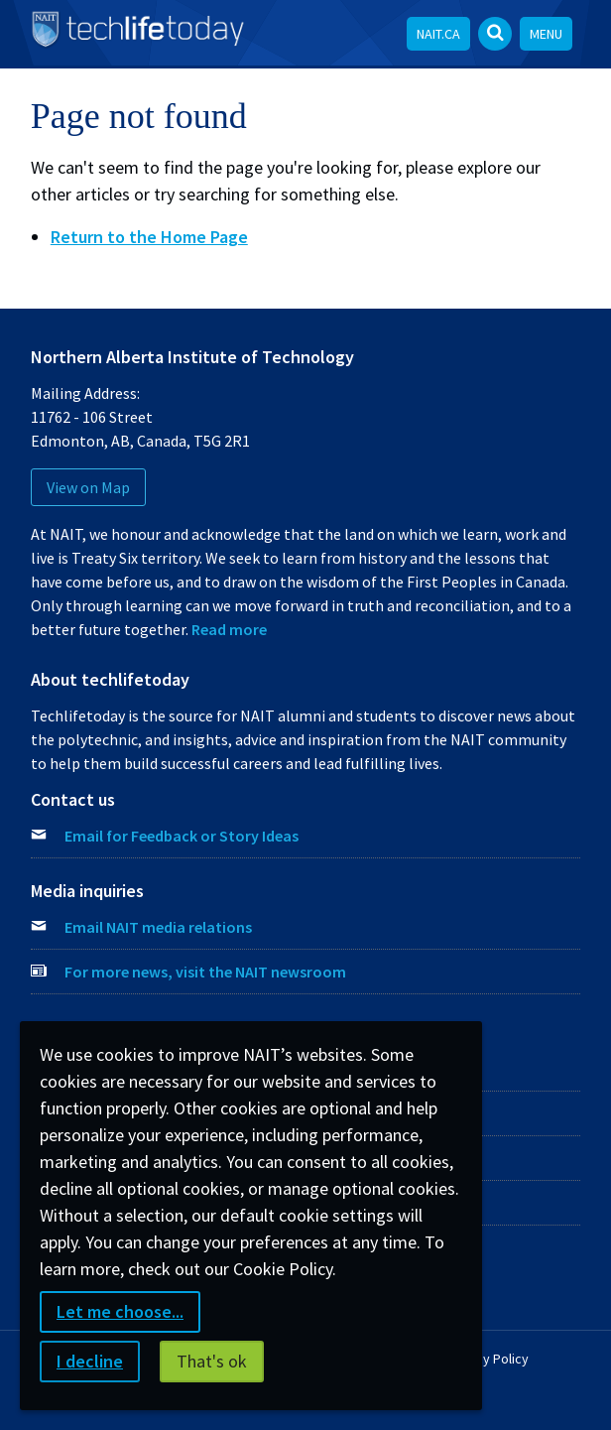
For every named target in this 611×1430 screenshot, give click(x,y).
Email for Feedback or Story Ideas (181, 835)
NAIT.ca (438, 34)
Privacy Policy (487, 1358)
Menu (546, 34)
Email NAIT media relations (158, 927)
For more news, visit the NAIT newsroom (205, 971)
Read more (229, 629)
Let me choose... (120, 1311)
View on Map (88, 487)
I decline (90, 1361)
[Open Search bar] (495, 34)
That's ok (212, 1361)
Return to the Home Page (149, 236)
